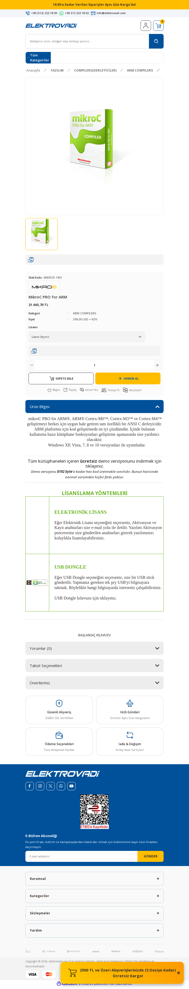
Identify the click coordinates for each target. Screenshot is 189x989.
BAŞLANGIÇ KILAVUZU (94, 636)
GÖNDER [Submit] (151, 858)
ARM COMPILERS (84, 315)
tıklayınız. (94, 467)
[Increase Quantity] (157, 367)
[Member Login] (146, 27)
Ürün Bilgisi (39, 408)
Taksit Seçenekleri (46, 667)
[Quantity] (94, 367)
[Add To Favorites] (53, 391)
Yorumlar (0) (41, 649)
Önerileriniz (40, 684)
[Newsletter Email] (94, 857)
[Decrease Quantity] (32, 367)
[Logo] (51, 27)
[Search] (94, 43)
